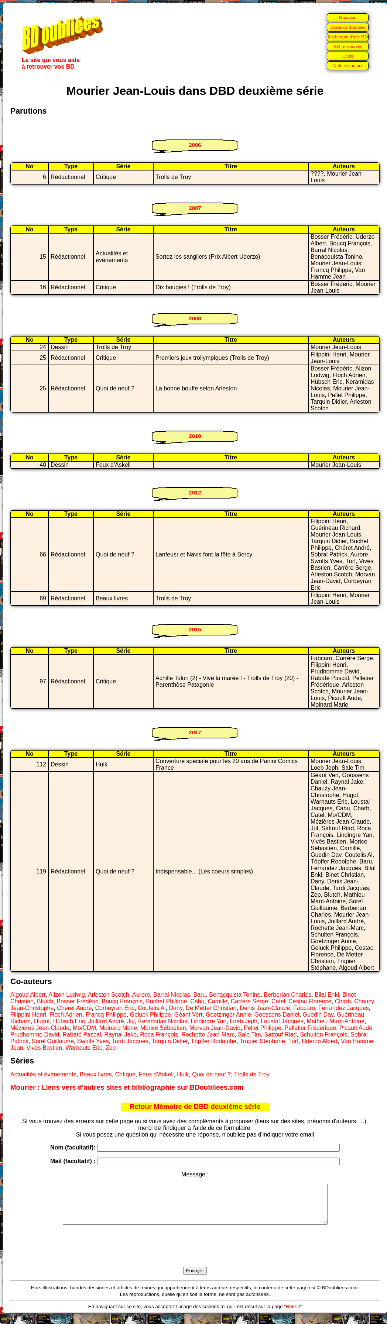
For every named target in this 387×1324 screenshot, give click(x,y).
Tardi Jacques (130, 1041)
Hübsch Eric (69, 1021)
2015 (195, 629)
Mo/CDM (84, 1028)
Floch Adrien (65, 1014)
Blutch (45, 1001)
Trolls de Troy (252, 1074)
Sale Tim (249, 1034)
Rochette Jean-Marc (207, 1034)
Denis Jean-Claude (265, 1008)
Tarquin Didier (169, 1041)
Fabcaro (304, 1008)
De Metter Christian (211, 1008)
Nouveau (347, 17)
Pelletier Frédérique (310, 1028)
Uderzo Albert (320, 1041)
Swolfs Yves (93, 1041)
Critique (125, 1074)
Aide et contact (348, 65)
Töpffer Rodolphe (213, 1041)
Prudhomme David (34, 1034)
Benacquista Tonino (234, 995)
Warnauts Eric (83, 1048)
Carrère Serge (249, 1001)
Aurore (141, 995)
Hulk (183, 1074)
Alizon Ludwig (66, 995)
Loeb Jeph (243, 1021)
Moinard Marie (118, 1028)
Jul (131, 1021)
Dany (175, 1008)
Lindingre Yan (208, 1021)
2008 (195, 318)
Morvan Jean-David (215, 1028)
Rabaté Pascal (81, 1034)
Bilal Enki (327, 995)
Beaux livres (96, 1074)
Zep (111, 1048)
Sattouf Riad (280, 1034)
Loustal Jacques (282, 1021)
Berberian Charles (287, 995)
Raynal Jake (120, 1034)
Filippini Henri (28, 1014)
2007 (195, 208)
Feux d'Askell (156, 1074)
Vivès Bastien (44, 1048)
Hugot (42, 1021)
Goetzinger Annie (228, 1014)
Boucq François (122, 1001)
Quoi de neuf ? (211, 1074)
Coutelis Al (152, 1008)
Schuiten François (323, 1034)
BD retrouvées (347, 46)
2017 (195, 732)
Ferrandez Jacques (343, 1008)
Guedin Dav (318, 1014)
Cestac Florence (310, 1001)
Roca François (159, 1034)
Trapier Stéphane (262, 1041)
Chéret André (74, 1008)
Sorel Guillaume (53, 1041)
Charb (343, 1001)
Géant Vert (188, 1014)
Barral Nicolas (171, 995)
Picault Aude (355, 1028)
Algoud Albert (27, 995)
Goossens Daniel (276, 1014)
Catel (278, 1001)
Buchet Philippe (166, 1001)
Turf (293, 1041)
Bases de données (347, 27)
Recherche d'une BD (348, 36)
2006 (195, 145)
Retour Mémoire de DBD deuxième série (195, 1106)
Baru (199, 995)
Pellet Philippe (262, 1028)
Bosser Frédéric (77, 1001)
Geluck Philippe (150, 1014)
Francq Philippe (106, 1014)
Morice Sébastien (163, 1028)
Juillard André (106, 1021)
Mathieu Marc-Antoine (336, 1021)
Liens (347, 56)
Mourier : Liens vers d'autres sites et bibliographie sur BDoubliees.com (127, 1087)
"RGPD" (293, 1314)
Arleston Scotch (108, 995)
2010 (195, 436)
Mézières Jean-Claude (39, 1028)
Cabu (197, 1001)
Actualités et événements (43, 1074)
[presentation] (195, 1254)
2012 (195, 492)
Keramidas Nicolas (162, 1021)
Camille (217, 1001)
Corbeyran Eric (114, 1008)
